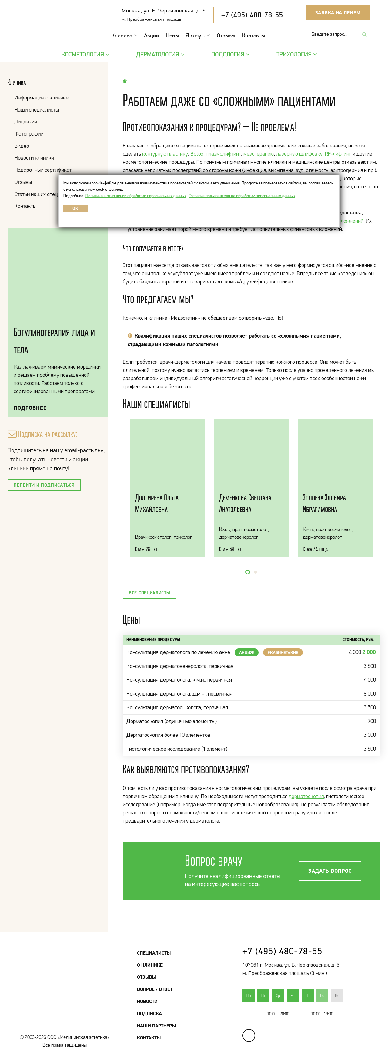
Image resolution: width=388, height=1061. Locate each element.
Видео (21, 146)
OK (75, 208)
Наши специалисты (36, 109)
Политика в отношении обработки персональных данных (135, 195)
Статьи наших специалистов (46, 194)
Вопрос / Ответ (154, 989)
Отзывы (226, 35)
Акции (151, 35)
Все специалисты (149, 592)
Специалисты (154, 952)
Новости (147, 1001)
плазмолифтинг (223, 154)
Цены (172, 35)
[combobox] (333, 34)
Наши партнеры (156, 1025)
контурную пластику (165, 154)
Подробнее (30, 408)
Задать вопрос (330, 870)
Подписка (149, 1013)
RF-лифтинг (338, 154)
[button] (247, 572)
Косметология (84, 54)
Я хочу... (198, 35)
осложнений (349, 221)
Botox (196, 154)
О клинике (150, 965)
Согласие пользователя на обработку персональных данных (242, 195)
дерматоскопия (306, 796)
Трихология (296, 54)
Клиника (124, 35)
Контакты (253, 35)
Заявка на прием (338, 12)
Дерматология (160, 54)
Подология (230, 54)
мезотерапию (258, 154)
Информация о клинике (41, 97)
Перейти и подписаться (44, 484)
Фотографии (28, 133)
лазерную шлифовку (299, 154)
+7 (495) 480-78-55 (252, 15)
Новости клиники (34, 157)
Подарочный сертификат (43, 170)
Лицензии (25, 121)
